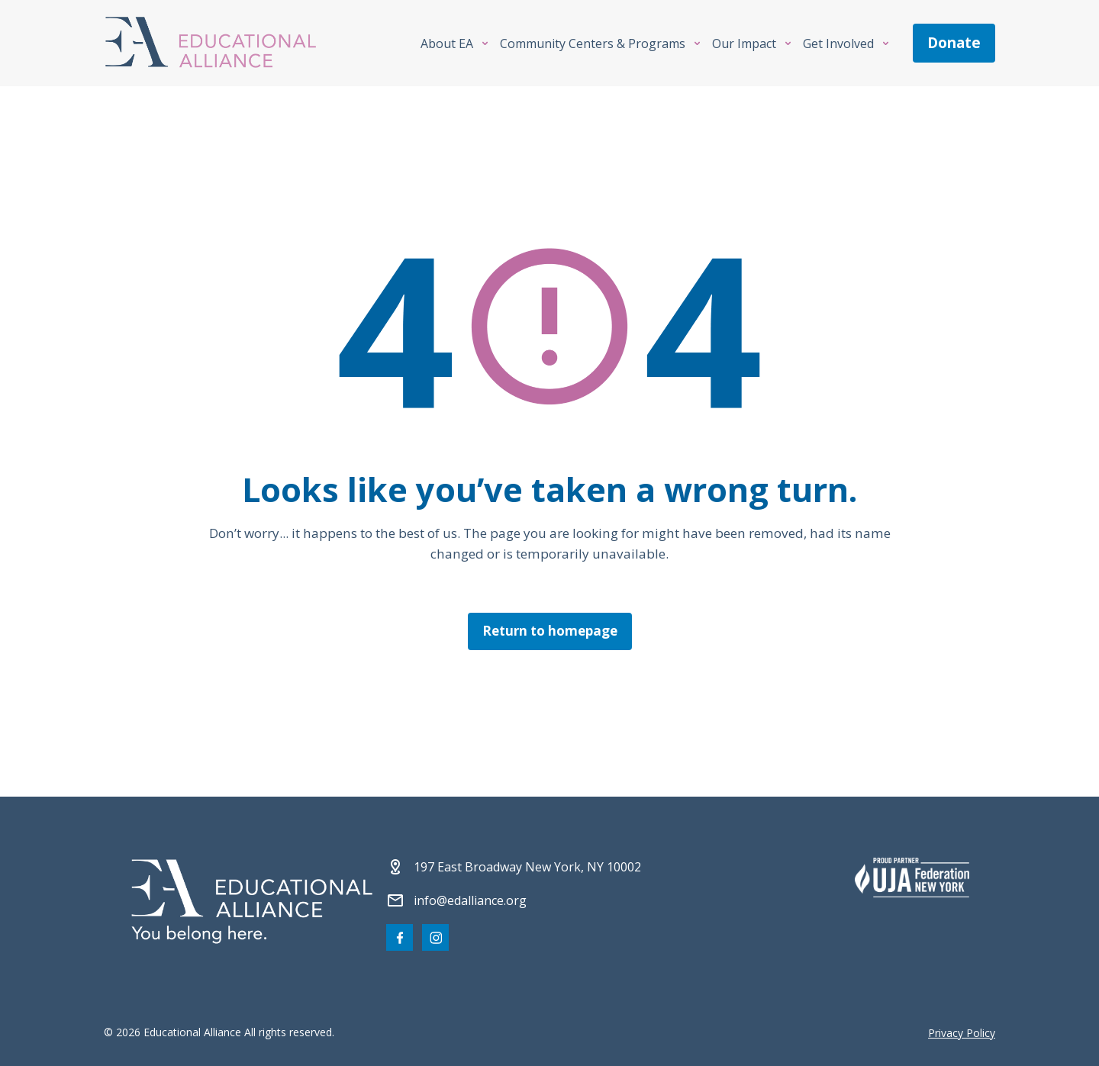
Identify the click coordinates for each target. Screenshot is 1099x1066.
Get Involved (838, 43)
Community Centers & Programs (592, 43)
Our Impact (744, 43)
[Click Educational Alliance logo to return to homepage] (210, 43)
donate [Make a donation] (954, 43)
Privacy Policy (961, 1033)
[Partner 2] (912, 877)
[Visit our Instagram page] (435, 937)
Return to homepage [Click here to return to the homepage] (549, 630)
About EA (447, 43)
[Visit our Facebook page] (399, 937)
